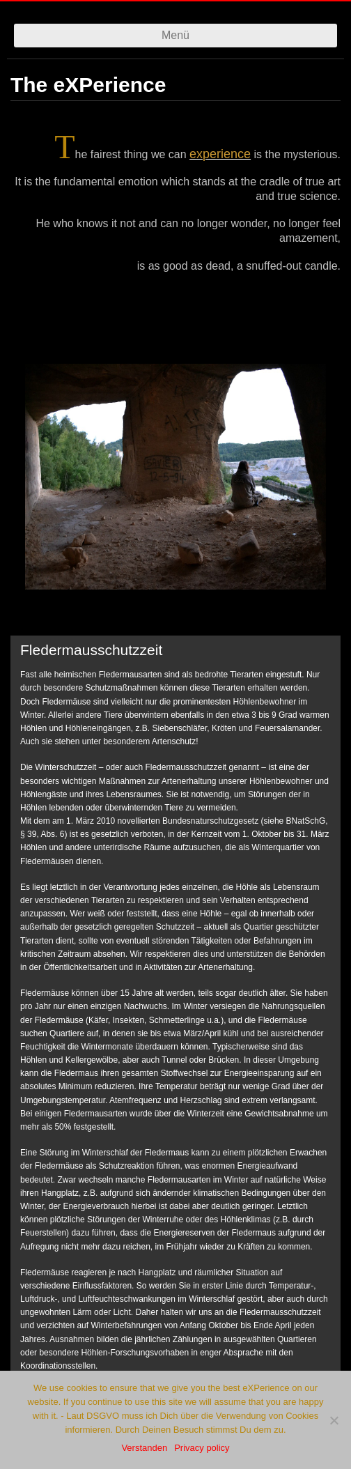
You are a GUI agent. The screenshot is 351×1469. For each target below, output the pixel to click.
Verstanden (144, 1448)
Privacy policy (201, 1448)
